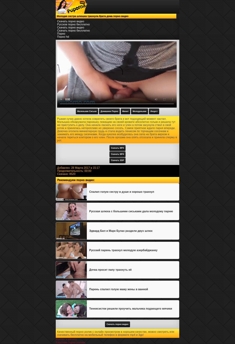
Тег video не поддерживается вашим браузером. (117, 74)
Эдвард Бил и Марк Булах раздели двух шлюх (120, 230)
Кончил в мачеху (66, 339)
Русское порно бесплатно (73, 24)
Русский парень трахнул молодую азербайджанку (123, 250)
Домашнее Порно (109, 111)
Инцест (154, 111)
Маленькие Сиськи (87, 111)
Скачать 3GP (117, 160)
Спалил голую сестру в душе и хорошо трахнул (121, 191)
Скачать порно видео (70, 21)
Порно (61, 33)
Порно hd (63, 36)
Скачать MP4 (117, 148)
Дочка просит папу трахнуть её (110, 269)
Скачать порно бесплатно (73, 30)
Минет (125, 111)
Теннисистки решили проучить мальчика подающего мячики (130, 308)
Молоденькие (139, 111)
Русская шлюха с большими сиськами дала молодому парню (131, 211)
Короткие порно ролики (70, 342)
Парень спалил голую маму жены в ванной (118, 289)
